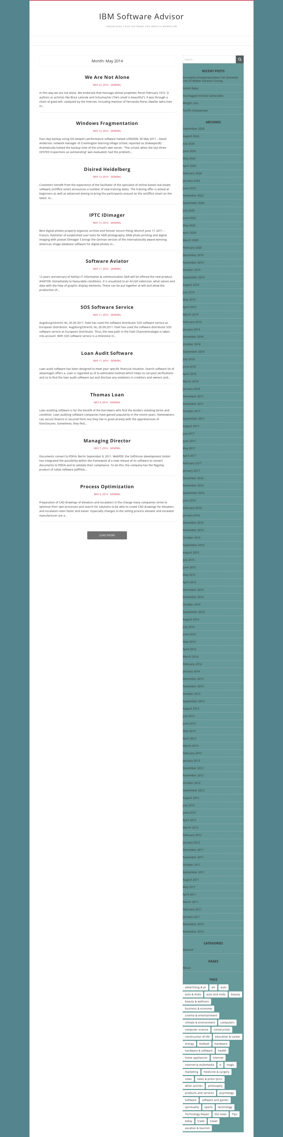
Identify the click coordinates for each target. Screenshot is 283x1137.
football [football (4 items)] (204, 1044)
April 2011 (189, 894)
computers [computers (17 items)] (227, 1022)
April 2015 (189, 582)
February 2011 (192, 909)
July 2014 (189, 627)
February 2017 (192, 463)
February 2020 (192, 247)
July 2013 (189, 716)
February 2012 (192, 835)
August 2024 (191, 136)
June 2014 (189, 634)
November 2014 (193, 597)
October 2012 (191, 783)
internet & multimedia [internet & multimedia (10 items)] (199, 1065)
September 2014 (193, 612)
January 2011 (191, 917)
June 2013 (189, 723)
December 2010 (193, 924)
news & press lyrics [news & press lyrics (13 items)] (209, 1079)
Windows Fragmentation (107, 123)
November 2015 (193, 530)
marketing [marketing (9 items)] (191, 1072)
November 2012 (193, 775)
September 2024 (193, 128)
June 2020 (189, 218)
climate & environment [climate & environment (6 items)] (200, 1022)
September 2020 (193, 203)
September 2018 (193, 351)
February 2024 (192, 173)
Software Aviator (107, 261)
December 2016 (193, 478)
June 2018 (189, 366)
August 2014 (191, 619)
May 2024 (189, 158)
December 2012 (193, 768)
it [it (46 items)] (220, 1065)
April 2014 (189, 649)
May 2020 (189, 225)
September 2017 (193, 418)
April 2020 (189, 232)
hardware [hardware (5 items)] (221, 1044)
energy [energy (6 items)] (189, 1044)
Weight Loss (190, 103)
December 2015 (193, 522)
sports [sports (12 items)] (208, 1107)
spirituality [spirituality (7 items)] (192, 1107)
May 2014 (189, 641)
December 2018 (193, 337)
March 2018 (190, 381)
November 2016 (193, 485)
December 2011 (193, 850)
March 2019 (190, 314)
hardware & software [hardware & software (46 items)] (199, 1050)
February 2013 (192, 753)
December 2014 (193, 590)
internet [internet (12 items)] (218, 1057)
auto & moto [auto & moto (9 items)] (193, 994)
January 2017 (191, 471)
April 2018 (189, 374)
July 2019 (189, 292)
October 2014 (191, 604)
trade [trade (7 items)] (201, 1121)
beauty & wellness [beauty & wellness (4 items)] (197, 1001)
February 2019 (192, 322)
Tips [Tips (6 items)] (234, 1114)
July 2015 (189, 560)
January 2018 (191, 389)
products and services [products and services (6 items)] (199, 1093)
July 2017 (189, 433)
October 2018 (191, 344)
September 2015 (193, 545)
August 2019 (191, 285)
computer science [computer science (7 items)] (196, 1029)
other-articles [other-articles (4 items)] (194, 1086)
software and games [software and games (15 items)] (215, 1100)
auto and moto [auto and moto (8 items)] (216, 994)
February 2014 (192, 664)
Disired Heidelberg (107, 169)
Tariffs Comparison (195, 110)
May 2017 (189, 448)
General (116, 85)
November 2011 (193, 857)
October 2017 (191, 411)
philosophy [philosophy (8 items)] (215, 1086)
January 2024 (191, 181)
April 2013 (189, 738)
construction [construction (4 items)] (222, 1029)
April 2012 (189, 820)
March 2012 (190, 827)
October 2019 (191, 270)
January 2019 (191, 329)
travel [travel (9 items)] (213, 1121)
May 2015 (189, 575)
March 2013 (190, 746)
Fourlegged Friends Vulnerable (203, 96)
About (187, 968)
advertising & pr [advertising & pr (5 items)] (195, 987)
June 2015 (189, 567)
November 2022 (193, 195)
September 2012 (193, 790)
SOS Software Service (107, 307)
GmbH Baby (190, 88)
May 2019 (189, 299)
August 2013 (191, 708)
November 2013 (193, 686)
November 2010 (193, 931)
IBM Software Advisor (141, 16)
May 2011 (189, 887)
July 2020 (189, 210)
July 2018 (189, 359)
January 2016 (191, 515)
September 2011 (193, 872)
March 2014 (190, 656)
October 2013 (191, 694)
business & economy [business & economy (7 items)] (198, 1008)
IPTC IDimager (107, 215)
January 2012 (191, 842)
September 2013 (193, 701)
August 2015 (191, 552)
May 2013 (189, 731)
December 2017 (193, 396)
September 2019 (193, 277)
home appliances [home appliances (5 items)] (196, 1057)
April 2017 (189, 456)
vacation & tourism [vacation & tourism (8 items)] (197, 1128)
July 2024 (189, 143)
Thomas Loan (107, 394)
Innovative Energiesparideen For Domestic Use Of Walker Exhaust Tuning (210, 79)
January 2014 (191, 671)
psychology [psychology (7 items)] (226, 1093)
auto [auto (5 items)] (223, 987)
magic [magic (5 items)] (230, 1065)
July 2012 (189, 805)
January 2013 (191, 760)
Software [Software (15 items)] (191, 1100)
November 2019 (193, 262)
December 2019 (193, 255)
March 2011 (190, 902)
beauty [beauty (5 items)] (235, 994)
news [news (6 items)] (188, 1079)
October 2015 (191, 537)
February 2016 (192, 508)
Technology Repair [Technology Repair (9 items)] (197, 1114)
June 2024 (189, 151)
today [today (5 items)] (188, 1121)
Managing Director (107, 440)
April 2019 (189, 307)
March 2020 (190, 240)
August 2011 (191, 879)
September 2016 (193, 493)
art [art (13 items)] (213, 987)
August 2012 (191, 798)
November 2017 (193, 404)
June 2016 (189, 500)
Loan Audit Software (107, 353)
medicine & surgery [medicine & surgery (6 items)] (216, 1072)
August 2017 (191, 426)
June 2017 (189, 441)
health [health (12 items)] (222, 1050)
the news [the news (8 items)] (221, 1114)
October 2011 (191, 865)
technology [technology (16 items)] (225, 1107)
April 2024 (189, 166)
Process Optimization (107, 486)
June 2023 (189, 188)
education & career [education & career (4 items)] (227, 1036)
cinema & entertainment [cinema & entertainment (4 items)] (201, 1015)
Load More (107, 535)
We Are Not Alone (107, 77)
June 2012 (189, 812)
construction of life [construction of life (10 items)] (197, 1036)
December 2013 (193, 679)
